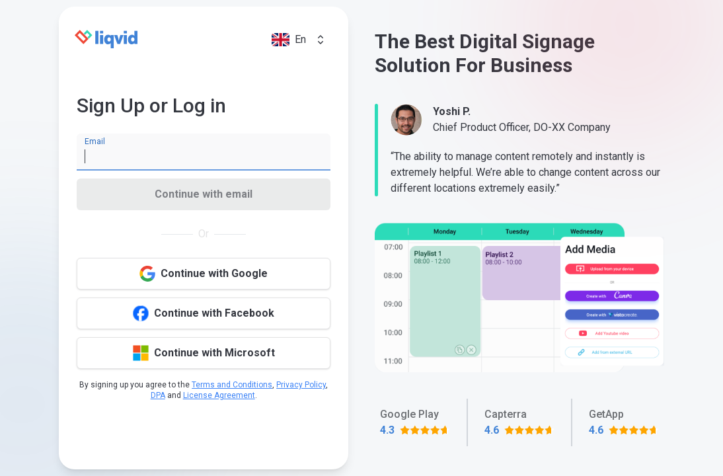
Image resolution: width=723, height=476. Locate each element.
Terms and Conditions (232, 384)
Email (95, 141)
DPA (158, 395)
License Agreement (219, 395)
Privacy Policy (301, 384)
